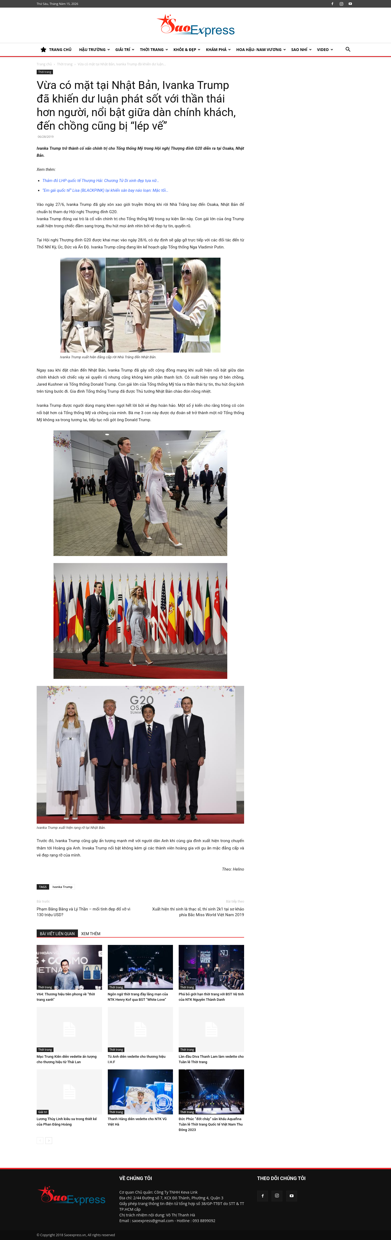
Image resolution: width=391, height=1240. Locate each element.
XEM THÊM (90, 934)
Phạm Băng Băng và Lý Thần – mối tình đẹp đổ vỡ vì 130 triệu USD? (83, 912)
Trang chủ (44, 64)
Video (325, 49)
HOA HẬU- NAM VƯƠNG (261, 49)
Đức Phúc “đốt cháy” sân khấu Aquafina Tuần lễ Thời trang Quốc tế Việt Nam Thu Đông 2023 (210, 1124)
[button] (347, 50)
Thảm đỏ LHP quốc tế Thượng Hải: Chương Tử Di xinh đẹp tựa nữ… (100, 180)
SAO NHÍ (301, 49)
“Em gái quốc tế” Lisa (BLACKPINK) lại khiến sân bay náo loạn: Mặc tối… (105, 190)
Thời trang (154, 49)
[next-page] (48, 1140)
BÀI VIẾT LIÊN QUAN (57, 934)
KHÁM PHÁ (218, 49)
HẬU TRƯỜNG (94, 49)
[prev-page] (40, 1140)
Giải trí (125, 49)
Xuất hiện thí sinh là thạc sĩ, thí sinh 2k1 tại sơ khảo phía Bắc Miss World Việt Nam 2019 (198, 912)
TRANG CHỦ (55, 49)
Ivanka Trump (62, 887)
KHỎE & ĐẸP (187, 49)
